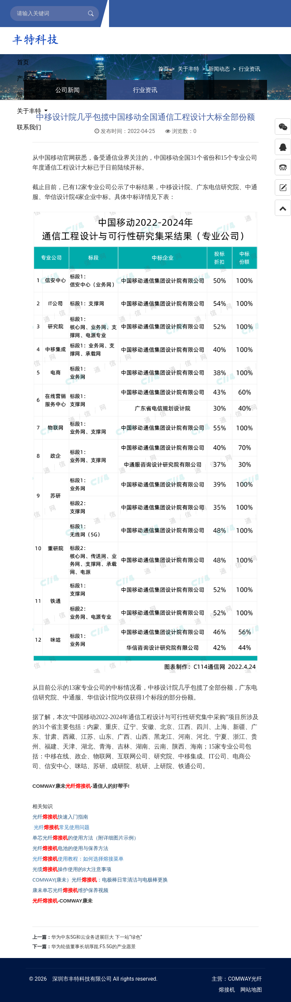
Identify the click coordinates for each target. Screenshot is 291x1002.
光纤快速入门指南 (60, 816)
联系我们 (29, 127)
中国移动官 (53, 157)
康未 (60, 786)
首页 (23, 62)
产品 (23, 78)
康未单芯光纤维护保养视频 (70, 890)
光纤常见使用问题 (60, 827)
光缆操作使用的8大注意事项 (71, 869)
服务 (23, 94)
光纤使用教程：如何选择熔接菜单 (78, 858)
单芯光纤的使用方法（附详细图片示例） (85, 837)
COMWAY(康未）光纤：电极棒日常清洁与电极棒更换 (100, 879)
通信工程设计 (63, 167)
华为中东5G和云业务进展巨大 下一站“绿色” (96, 937)
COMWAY (239, 979)
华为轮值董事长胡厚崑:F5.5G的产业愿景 (93, 946)
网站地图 (251, 989)
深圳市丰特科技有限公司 (82, 979)
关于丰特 (30, 110)
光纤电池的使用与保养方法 (70, 848)
